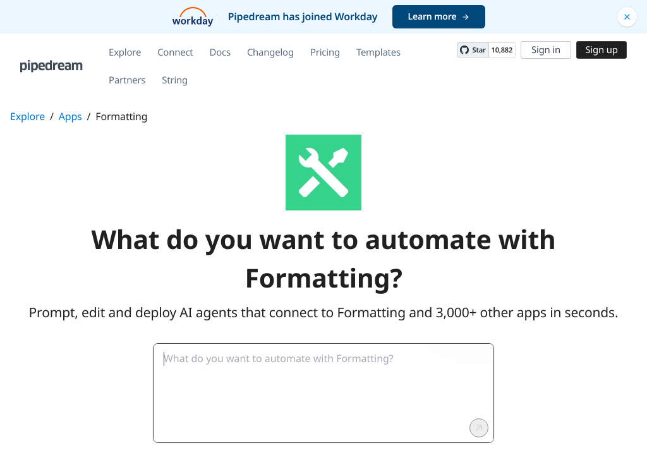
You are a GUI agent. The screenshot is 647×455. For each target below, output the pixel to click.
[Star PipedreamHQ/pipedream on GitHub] (472, 50)
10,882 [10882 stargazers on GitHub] (502, 50)
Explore (125, 52)
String (175, 80)
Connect (175, 52)
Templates (378, 52)
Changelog (270, 52)
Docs (220, 52)
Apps (70, 116)
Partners (127, 80)
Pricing (325, 52)
